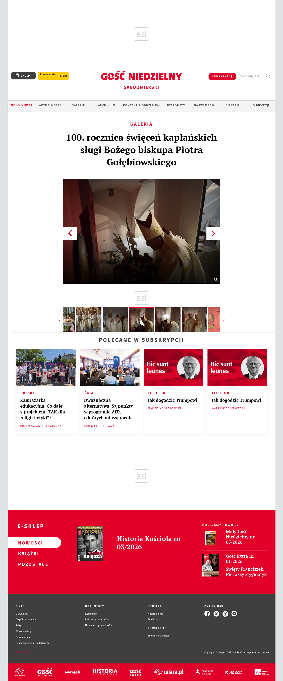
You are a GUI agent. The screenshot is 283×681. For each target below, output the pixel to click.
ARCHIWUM (106, 105)
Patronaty (176, 105)
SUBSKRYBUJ (222, 76)
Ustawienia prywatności (98, 625)
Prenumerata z (48, 76)
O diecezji (261, 105)
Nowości (27, 542)
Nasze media (204, 105)
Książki (27, 553)
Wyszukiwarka (268, 76)
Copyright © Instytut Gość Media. (222, 652)
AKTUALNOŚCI (50, 105)
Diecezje (232, 105)
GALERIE (78, 105)
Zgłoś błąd (25, 652)
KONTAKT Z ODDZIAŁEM (141, 105)
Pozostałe (27, 564)
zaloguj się (250, 76)
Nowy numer (22, 105)
